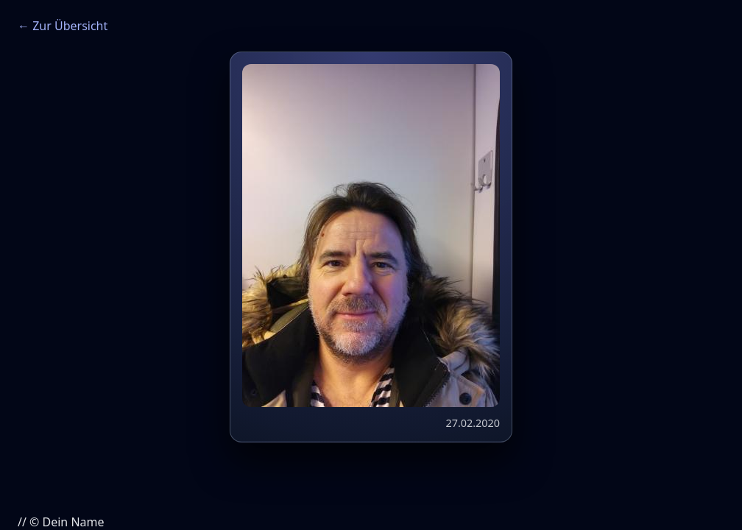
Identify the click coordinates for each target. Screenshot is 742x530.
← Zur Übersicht (62, 26)
